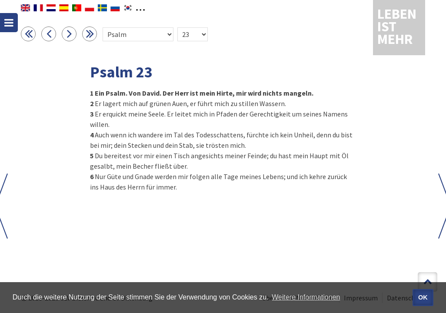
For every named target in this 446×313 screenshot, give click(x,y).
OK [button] (423, 297)
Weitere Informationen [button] (306, 297)
